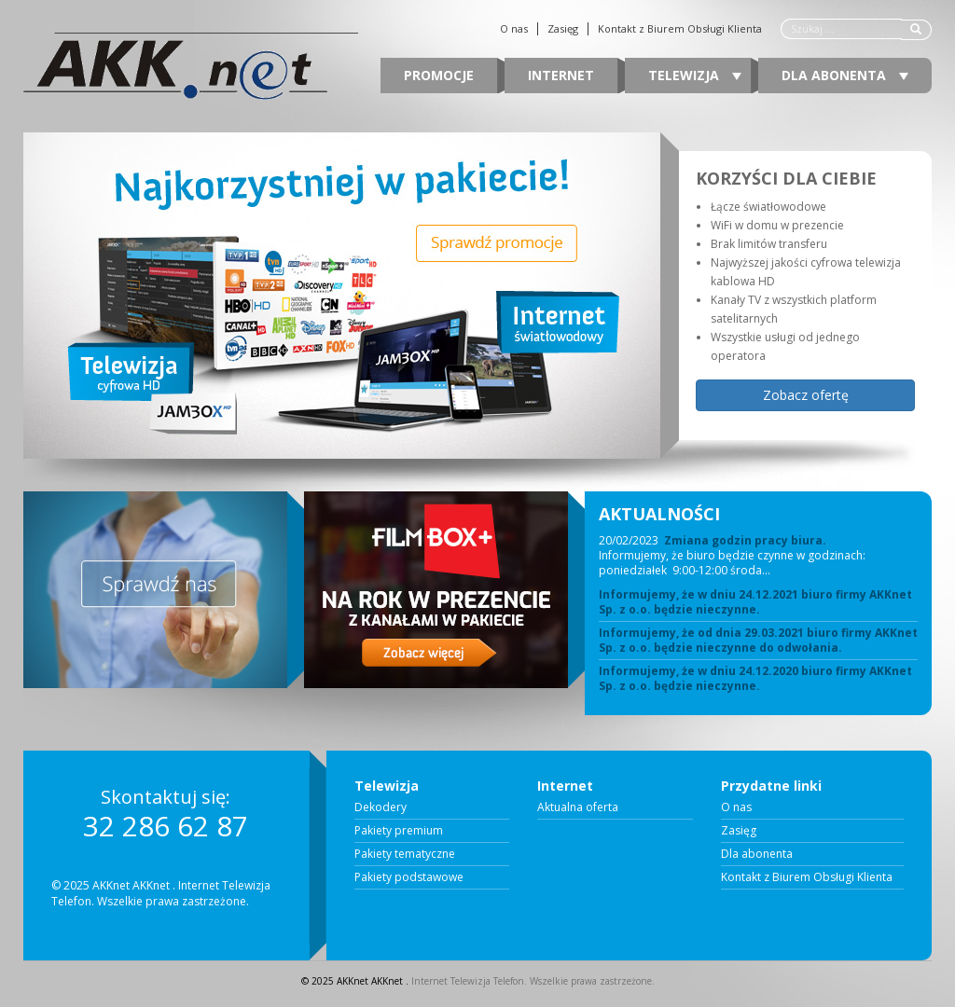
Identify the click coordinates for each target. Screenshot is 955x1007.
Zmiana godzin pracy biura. (745, 540)
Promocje (439, 75)
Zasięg (562, 28)
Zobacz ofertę (806, 395)
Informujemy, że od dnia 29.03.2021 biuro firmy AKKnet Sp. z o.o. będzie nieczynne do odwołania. (758, 640)
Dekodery (380, 807)
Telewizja (694, 75)
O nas (514, 28)
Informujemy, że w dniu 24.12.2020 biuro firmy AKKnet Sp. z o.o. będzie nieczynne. (755, 679)
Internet (561, 75)
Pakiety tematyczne (404, 854)
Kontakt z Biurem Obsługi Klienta (680, 28)
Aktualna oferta (577, 807)
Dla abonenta (845, 75)
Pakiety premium (398, 830)
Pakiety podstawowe (409, 877)
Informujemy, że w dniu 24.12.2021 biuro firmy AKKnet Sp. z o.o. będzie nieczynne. (755, 602)
